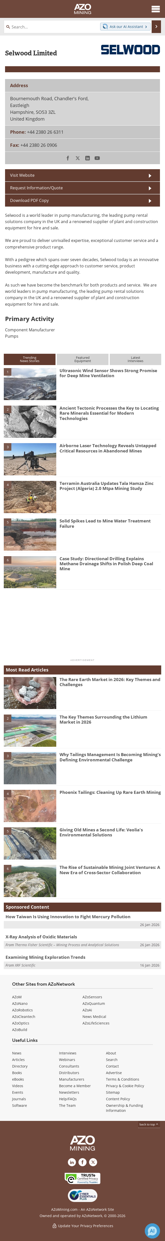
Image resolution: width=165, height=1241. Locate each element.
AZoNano (20, 1003)
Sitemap (113, 1092)
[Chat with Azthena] (152, 1230)
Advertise (114, 1072)
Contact (112, 1066)
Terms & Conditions (122, 1079)
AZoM (17, 997)
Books (17, 1072)
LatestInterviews (135, 359)
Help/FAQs (68, 1098)
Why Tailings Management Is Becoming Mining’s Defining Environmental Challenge (110, 757)
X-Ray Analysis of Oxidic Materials (41, 937)
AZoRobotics (22, 1010)
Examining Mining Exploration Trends (45, 957)
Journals (19, 1098)
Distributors (69, 1072)
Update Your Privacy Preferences (82, 1225)
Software (19, 1105)
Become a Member (75, 1085)
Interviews (67, 1053)
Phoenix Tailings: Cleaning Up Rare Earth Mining (110, 792)
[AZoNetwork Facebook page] (82, 1162)
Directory (20, 1066)
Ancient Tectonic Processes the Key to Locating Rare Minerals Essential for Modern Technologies (109, 413)
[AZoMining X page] (93, 1162)
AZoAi (87, 1010)
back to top (149, 1124)
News (16, 1053)
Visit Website (22, 175)
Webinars (67, 1059)
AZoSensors (92, 997)
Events (17, 1092)
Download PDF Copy (29, 200)
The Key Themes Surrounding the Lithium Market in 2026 (103, 719)
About (111, 1053)
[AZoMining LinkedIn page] (72, 1162)
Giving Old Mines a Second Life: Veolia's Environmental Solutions (101, 832)
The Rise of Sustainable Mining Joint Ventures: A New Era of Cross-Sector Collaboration (110, 869)
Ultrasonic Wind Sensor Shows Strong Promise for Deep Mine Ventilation (108, 373)
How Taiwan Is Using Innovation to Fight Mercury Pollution (68, 916)
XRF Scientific (25, 965)
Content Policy (118, 1098)
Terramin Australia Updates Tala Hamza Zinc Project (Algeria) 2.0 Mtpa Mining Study (107, 485)
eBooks (18, 1079)
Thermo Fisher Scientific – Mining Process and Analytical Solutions (67, 944)
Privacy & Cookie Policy (125, 1085)
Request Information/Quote (36, 187)
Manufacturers (71, 1079)
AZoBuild (19, 1029)
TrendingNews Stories (29, 359)
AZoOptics (20, 1023)
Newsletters (69, 1092)
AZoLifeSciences (95, 1023)
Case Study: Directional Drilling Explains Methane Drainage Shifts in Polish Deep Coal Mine (106, 564)
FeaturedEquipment (82, 359)
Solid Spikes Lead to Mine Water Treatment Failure (105, 523)
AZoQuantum (93, 1003)
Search (112, 1059)
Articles (18, 1059)
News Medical (94, 1016)
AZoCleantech (23, 1016)
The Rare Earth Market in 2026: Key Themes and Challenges (110, 682)
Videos (17, 1085)
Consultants (69, 1066)
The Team (67, 1105)
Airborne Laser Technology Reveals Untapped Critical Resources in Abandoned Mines (108, 448)
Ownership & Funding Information (124, 1108)
